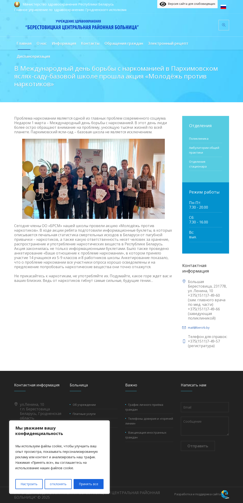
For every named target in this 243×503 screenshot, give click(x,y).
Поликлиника (198, 138)
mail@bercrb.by (199, 327)
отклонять (58, 484)
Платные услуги (84, 414)
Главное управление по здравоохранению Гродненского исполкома (70, 9)
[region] (59, 457)
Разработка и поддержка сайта (197, 494)
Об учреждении (84, 405)
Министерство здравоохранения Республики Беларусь (68, 4)
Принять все (88, 484)
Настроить (29, 484)
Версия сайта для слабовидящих (187, 4)
